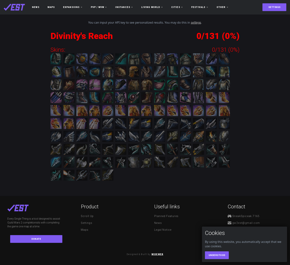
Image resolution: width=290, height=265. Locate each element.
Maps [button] (51, 7)
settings (196, 22)
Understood (217, 255)
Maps (85, 229)
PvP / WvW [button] (99, 7)
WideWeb (157, 254)
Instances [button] (124, 7)
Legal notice (163, 229)
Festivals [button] (199, 7)
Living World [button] (152, 7)
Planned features (166, 216)
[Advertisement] (24, 88)
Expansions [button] (73, 7)
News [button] (35, 7)
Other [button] (223, 7)
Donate (36, 239)
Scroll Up (87, 216)
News (158, 222)
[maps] (14, 7)
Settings (274, 7)
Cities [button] (177, 7)
